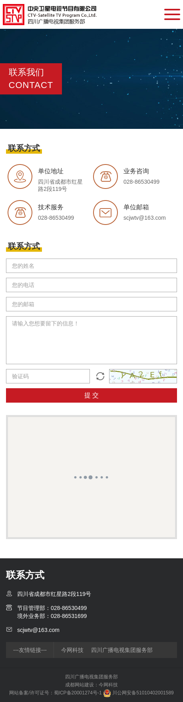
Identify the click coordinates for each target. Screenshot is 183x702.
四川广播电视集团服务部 (122, 650)
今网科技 (72, 650)
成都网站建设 (79, 685)
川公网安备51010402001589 (138, 693)
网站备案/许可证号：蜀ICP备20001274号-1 (55, 693)
